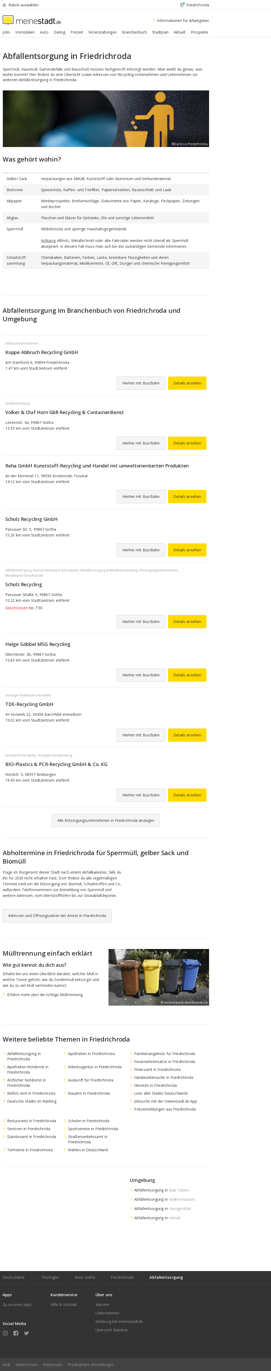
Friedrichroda (122, 1277)
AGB (6, 1364)
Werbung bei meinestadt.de (119, 1321)
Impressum (52, 1364)
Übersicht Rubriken (112, 1329)
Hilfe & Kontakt (64, 1304)
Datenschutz (27, 1364)
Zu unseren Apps (17, 1304)
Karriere (102, 1304)
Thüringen (50, 1277)
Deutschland (13, 1277)
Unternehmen (107, 1312)
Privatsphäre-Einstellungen (91, 1364)
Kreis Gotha (85, 1277)
